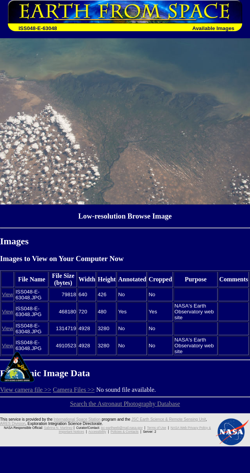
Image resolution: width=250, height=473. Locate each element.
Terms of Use (156, 428)
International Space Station (77, 419)
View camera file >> (25, 389)
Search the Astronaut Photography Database (125, 403)
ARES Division (12, 423)
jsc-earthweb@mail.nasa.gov (122, 428)
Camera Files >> (74, 389)
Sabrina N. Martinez (58, 428)
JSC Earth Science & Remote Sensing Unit (168, 419)
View (7, 294)
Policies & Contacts (125, 432)
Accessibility (97, 432)
